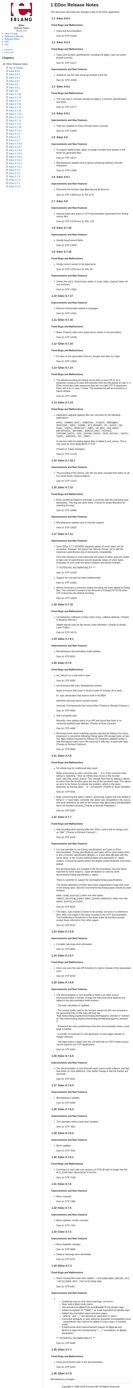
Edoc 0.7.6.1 (15, 167)
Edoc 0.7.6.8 (15, 143)
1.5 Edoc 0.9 (59, 137)
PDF (7, 42)
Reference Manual (14, 36)
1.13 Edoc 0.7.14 (62, 367)
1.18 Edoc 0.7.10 (62, 604)
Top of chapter (16, 68)
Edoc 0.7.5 (14, 173)
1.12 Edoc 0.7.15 (62, 343)
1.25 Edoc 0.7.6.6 (62, 982)
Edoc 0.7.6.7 (15, 147)
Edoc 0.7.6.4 (15, 157)
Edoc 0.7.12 (15, 120)
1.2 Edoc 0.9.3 (60, 42)
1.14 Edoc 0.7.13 (62, 402)
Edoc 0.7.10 (15, 127)
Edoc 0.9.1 (14, 81)
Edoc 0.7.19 (15, 94)
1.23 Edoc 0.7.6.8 (62, 931)
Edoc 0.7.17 (15, 101)
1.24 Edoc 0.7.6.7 (62, 955)
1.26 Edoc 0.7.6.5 (62, 1055)
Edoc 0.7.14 (15, 110)
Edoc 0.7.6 (14, 170)
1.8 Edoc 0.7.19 (61, 227)
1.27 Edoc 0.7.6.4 (62, 1085)
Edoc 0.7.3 (14, 176)
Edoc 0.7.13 (15, 114)
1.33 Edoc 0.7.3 (61, 1231)
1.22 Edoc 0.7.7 (61, 816)
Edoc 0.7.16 (15, 104)
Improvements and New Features (69, 69)
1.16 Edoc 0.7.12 (62, 487)
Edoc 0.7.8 (14, 137)
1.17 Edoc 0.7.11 (62, 533)
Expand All (8, 49)
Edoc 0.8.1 (14, 87)
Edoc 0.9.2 (14, 78)
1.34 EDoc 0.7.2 (61, 1265)
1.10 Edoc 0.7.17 (62, 295)
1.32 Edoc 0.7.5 (61, 1207)
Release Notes (12, 39)
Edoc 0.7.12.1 (16, 117)
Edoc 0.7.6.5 (15, 153)
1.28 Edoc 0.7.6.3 (62, 1109)
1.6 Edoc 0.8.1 (60, 176)
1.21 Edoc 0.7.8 (61, 755)
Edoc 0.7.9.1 (15, 130)
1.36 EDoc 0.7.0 (61, 1373)
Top (6, 44)
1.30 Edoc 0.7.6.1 (62, 1157)
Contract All (9, 52)
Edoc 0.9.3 (14, 74)
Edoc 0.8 (13, 91)
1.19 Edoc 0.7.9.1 (62, 638)
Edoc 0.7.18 (15, 97)
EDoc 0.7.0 (14, 186)
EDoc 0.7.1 (14, 183)
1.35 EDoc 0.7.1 (61, 1349)
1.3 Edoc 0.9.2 (60, 86)
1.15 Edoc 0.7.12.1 (63, 460)
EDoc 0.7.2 (14, 180)
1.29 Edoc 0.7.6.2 (62, 1133)
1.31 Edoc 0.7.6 (61, 1183)
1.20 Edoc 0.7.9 (61, 662)
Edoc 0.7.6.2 (15, 163)
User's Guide (11, 33)
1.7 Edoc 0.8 (59, 201)
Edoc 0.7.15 (15, 107)
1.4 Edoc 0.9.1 (60, 113)
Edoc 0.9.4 (14, 71)
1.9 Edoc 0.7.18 (61, 251)
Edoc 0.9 (13, 84)
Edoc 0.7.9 (14, 134)
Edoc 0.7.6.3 (15, 160)
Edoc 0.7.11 (15, 124)
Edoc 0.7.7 (14, 140)
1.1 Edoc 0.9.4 (60, 18)
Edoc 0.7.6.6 (15, 150)
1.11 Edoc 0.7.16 (62, 319)
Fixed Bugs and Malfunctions (67, 25)
